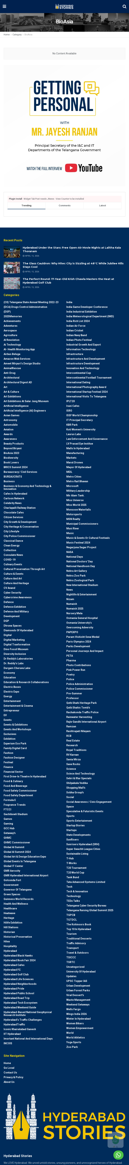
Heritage (9, 917)
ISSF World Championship (82, 415)
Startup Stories (75, 825)
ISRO (69, 410)
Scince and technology (80, 773)
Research (72, 745)
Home (7, 34)
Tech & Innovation (77, 891)
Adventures (10, 325)
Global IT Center (13, 866)
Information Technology (81, 349)
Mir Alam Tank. (75, 495)
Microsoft (72, 486)
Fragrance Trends (15, 804)
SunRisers (72, 839)
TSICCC (71, 957)
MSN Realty (73, 519)
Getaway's (10, 833)
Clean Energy (11, 545)
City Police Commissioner (19, 536)
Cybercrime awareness (18, 597)
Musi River (72, 528)
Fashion (8, 752)
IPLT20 (70, 401)
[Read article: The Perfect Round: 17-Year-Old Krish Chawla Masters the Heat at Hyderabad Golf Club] (12, 283)
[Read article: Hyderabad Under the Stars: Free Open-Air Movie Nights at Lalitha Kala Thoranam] (12, 252)
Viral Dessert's (75, 995)
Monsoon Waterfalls (78, 509)
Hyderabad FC (12, 969)
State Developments (78, 834)
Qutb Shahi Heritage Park (81, 702)
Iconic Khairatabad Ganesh (20, 1029)
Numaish (71, 603)
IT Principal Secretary (79, 420)
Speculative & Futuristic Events (84, 811)
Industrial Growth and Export (83, 344)
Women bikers (75, 1023)
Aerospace (10, 330)
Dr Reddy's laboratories (18, 658)
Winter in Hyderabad (78, 1018)
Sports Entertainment (79, 820)
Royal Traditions (76, 750)
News (69, 589)
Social (70, 797)
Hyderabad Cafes (14, 965)
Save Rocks (73, 764)
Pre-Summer (74, 693)
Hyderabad (10, 950)
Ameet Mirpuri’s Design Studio (22, 363)
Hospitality (10, 946)
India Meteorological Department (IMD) (90, 316)
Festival (8, 762)
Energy (8, 696)
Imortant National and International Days (28, 1038)
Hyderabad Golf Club (16, 974)
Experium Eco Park (15, 743)
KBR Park (72, 424)
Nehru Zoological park (80, 580)
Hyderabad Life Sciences (19, 979)
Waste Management (78, 999)
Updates (71, 976)
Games (8, 818)
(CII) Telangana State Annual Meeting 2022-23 (31, 302)
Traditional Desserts (79, 938)
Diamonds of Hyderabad (18, 630)
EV (5, 715)
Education (10, 677)
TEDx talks (73, 900)
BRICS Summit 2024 (15, 467)
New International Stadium (82, 585)
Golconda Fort (12, 880)
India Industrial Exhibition (81, 311)
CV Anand (9, 587)
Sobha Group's (75, 792)
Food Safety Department (18, 795)
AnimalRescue (12, 368)
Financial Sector (13, 771)
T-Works (71, 863)
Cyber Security (12, 592)
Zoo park (72, 1047)
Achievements (12, 321)
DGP (6, 620)
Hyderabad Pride (14, 988)
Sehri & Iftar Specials (79, 778)
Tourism (71, 933)
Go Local (9, 1067)
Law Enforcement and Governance (87, 438)
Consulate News (13, 554)
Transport (72, 948)
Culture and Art (13, 578)
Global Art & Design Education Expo (25, 856)
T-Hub (70, 858)
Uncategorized (75, 966)
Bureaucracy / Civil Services (20, 471)
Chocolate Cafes (14, 512)
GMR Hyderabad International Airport (26, 875)
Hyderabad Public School (19, 993)
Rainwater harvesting (79, 717)
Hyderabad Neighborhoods (20, 983)
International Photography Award (86, 387)
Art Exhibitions (12, 396)
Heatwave (9, 913)
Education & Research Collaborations (26, 682)
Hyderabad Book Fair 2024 (19, 960)
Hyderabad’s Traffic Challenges (23, 1019)
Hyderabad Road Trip (16, 998)
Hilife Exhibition (13, 922)
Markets (71, 457)
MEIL (69, 471)
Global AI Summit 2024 (17, 851)
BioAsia (28, 34)
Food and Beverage (15, 785)
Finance (8, 767)
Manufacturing (75, 453)
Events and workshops (17, 729)
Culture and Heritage (16, 583)
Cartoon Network (14, 498)
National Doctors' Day (79, 561)
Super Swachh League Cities (83, 849)
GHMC (7, 837)
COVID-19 (9, 559)
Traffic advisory (76, 943)
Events (8, 719)
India (69, 302)
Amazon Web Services (17, 358)
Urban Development (78, 985)
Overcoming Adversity (79, 627)
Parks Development (78, 646)
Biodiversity (11, 457)
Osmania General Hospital (82, 618)
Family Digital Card (15, 748)
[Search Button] (124, 6)
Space (70, 806)
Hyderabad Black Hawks (18, 955)
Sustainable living (77, 853)
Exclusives (10, 734)
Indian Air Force (75, 325)
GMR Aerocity (12, 870)
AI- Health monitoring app (19, 349)
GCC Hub (9, 828)
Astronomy (10, 420)
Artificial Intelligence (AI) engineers (25, 410)
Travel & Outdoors (77, 952)
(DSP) (7, 311)
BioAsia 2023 (11, 453)
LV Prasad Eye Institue (79, 443)
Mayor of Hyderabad (78, 467)
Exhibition (9, 738)
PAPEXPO (72, 632)
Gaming (8, 823)
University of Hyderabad (81, 971)
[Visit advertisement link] (64, 126)
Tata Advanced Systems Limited (85, 882)
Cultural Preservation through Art (24, 569)
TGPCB (70, 915)
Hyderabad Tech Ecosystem (20, 1002)
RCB (68, 735)
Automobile (11, 424)
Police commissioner (79, 688)
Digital (8, 635)
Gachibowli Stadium (16, 814)
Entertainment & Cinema (18, 705)
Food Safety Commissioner (20, 790)
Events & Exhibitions (16, 724)
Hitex (7, 941)
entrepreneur (11, 710)
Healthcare (10, 908)
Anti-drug (9, 372)
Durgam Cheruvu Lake (17, 668)
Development (12, 616)
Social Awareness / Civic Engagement (89, 801)
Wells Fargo (73, 1009)
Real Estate (73, 740)
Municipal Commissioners (82, 523)
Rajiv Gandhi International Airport (86, 721)
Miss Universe (75, 500)
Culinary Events (13, 564)
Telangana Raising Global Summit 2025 (89, 910)
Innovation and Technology (82, 368)
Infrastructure (74, 354)
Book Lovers (11, 462)
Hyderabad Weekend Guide (20, 1007)
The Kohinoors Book (78, 924)
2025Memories (13, 316)
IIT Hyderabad (12, 1033)
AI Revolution (11, 339)
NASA (69, 552)
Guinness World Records (19, 899)
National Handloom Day (80, 566)
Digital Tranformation (17, 644)
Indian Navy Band (76, 335)
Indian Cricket (74, 330)
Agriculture (10, 335)
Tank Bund (72, 877)
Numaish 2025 (74, 608)
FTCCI (7, 809)
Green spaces (12, 894)
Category (17, 34)
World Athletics (75, 1037)
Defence (9, 602)
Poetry (70, 674)
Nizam (70, 599)
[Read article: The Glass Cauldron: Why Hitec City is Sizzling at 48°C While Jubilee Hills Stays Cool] (12, 267)
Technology (73, 896)
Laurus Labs (73, 434)
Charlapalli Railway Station (20, 507)
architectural (11, 377)
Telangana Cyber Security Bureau (86, 905)
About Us (9, 1082)
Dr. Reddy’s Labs (14, 663)
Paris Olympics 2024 (78, 641)
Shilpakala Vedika (77, 783)
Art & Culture (11, 391)
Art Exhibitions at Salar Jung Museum (26, 401)
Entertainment (12, 701)
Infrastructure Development (83, 363)
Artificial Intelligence (16, 405)
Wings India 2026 (76, 1014)
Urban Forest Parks (78, 990)
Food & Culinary (13, 781)
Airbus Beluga (12, 354)
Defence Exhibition (15, 606)
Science (71, 768)
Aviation (8, 429)
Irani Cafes (72, 405)
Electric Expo (11, 691)
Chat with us (109, 1155)
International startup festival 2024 (87, 391)
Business (9, 481)
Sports (70, 816)
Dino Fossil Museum (16, 649)
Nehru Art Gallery (76, 570)
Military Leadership (78, 490)
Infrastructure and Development (85, 358)
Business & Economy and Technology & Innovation (27, 487)
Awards (8, 434)
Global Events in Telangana (20, 861)
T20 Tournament (76, 867)
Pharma (71, 660)
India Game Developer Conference (87, 306)
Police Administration (79, 684)
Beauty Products (14, 443)
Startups (71, 830)
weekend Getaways (78, 1004)
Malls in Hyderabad (78, 448)
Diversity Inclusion (15, 653)
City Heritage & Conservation (21, 526)
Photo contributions (78, 665)
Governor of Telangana (18, 889)
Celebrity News (13, 503)
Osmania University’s (79, 622)
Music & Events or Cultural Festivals (88, 537)
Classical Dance (13, 540)
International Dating (78, 382)
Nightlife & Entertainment (81, 594)
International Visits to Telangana (86, 396)
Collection (10, 550)
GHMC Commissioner (17, 842)
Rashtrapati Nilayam (78, 731)
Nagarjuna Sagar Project (81, 547)
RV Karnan (72, 754)
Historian (9, 932)
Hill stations (11, 927)
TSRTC (70, 962)
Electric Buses (12, 686)
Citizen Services (13, 517)
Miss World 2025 (76, 504)
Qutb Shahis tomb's (78, 707)
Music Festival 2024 (78, 542)
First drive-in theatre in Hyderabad (25, 776)
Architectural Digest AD (18, 382)
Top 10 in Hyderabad (78, 929)
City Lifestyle (11, 531)
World (70, 1032)
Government (11, 884)
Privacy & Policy (13, 1077)
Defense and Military (16, 611)
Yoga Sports (73, 1042)
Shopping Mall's (75, 787)
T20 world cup (75, 872)
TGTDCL (71, 919)
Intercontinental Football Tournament (89, 377)
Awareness (10, 438)
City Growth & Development (20, 521)
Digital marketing (14, 639)
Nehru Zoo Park (76, 575)
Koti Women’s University (80, 429)
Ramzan (71, 726)
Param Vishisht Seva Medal (82, 636)
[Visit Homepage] (64, 6)
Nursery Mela (74, 613)
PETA (69, 655)
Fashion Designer (14, 757)
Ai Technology (12, 344)
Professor (72, 698)
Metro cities (73, 476)
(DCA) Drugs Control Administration (25, 306)
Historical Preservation (18, 936)
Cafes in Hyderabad (15, 493)
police (70, 679)
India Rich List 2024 (78, 321)
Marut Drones (74, 462)
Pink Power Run (75, 669)
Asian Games (11, 415)
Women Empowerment (79, 1028)
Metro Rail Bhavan (77, 481)
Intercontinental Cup (78, 372)
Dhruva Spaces (13, 625)
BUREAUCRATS (13, 476)
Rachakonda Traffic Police (82, 712)
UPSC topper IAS (76, 981)
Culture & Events (13, 573)
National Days (74, 556)
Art (5, 387)
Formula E (10, 800)
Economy (9, 672)
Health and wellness (16, 903)
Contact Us (10, 1072)
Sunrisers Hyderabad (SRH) (82, 844)
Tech (69, 886)
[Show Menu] (4, 6)
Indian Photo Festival (79, 339)
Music (70, 533)
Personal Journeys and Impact (84, 651)
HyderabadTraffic (14, 1024)
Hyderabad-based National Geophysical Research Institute (28, 1014)
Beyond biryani (13, 448)
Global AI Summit (14, 847)
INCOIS (8, 1043)
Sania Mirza (73, 759)
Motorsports (74, 514)
